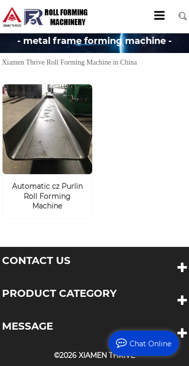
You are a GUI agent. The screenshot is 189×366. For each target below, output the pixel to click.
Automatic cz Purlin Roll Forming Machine (47, 196)
